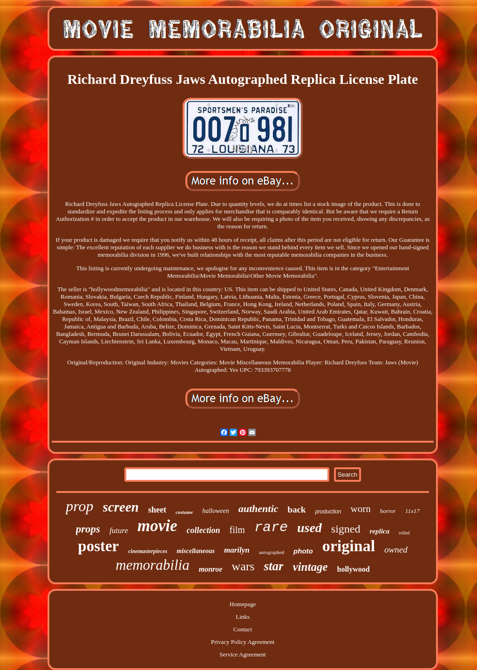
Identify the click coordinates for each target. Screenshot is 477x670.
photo (303, 551)
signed (346, 529)
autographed (271, 552)
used (309, 527)
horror (388, 510)
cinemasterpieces (147, 551)
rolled (404, 532)
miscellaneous (196, 550)
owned (396, 549)
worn (360, 508)
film (237, 530)
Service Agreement (242, 654)
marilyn (237, 550)
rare (271, 527)
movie (157, 526)
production (328, 511)
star (273, 566)
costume (184, 512)
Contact (242, 629)
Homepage (243, 604)
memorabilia (152, 565)
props (88, 529)
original (348, 545)
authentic (258, 508)
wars (243, 566)
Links (243, 616)
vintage (310, 567)
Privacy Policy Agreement (242, 641)
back (296, 509)
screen (121, 506)
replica (380, 531)
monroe (211, 569)
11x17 (412, 510)
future (118, 530)
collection (203, 530)
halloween (215, 510)
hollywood (353, 569)
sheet (157, 509)
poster (98, 546)
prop (79, 506)
